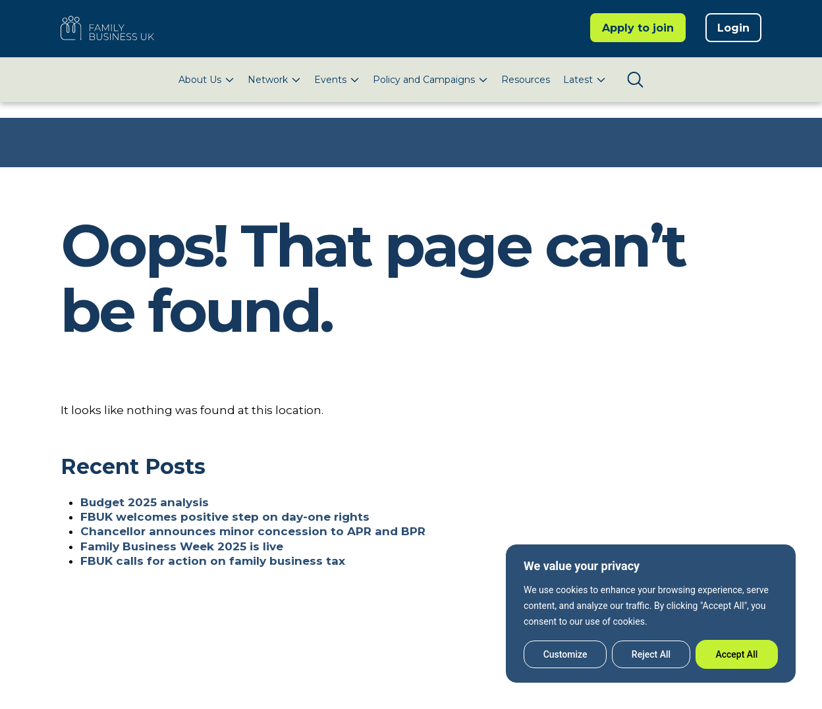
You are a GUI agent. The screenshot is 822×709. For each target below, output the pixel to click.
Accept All (736, 654)
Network (268, 80)
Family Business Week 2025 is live (181, 546)
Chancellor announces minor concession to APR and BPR (252, 531)
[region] (651, 613)
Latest (578, 80)
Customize (565, 654)
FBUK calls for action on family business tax (212, 560)
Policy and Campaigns (424, 80)
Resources (525, 80)
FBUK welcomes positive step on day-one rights (225, 516)
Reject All (651, 654)
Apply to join (638, 28)
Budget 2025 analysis (144, 502)
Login (733, 28)
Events (330, 80)
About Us (199, 80)
